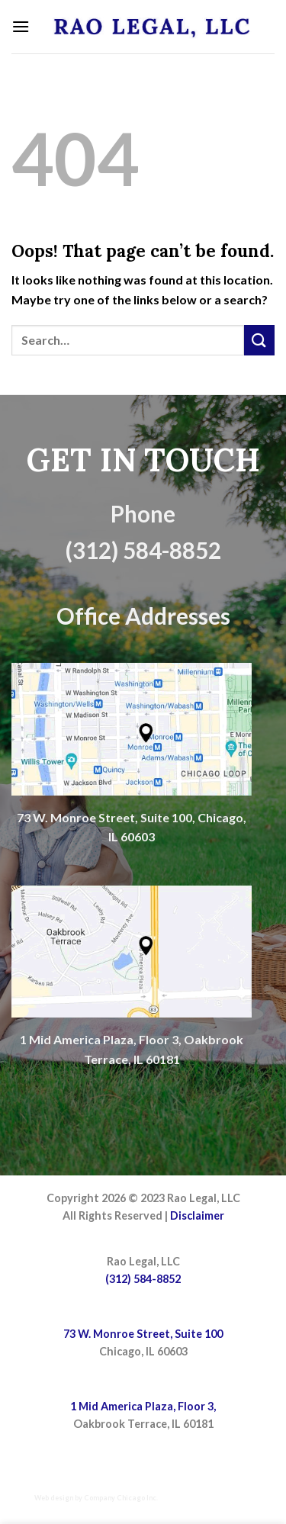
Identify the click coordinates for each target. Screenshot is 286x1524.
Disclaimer (197, 1215)
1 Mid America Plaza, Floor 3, (143, 1406)
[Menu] (20, 26)
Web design (53, 1497)
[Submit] (259, 340)
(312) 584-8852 (143, 1278)
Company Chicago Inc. (121, 1497)
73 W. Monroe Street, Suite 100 (143, 1333)
